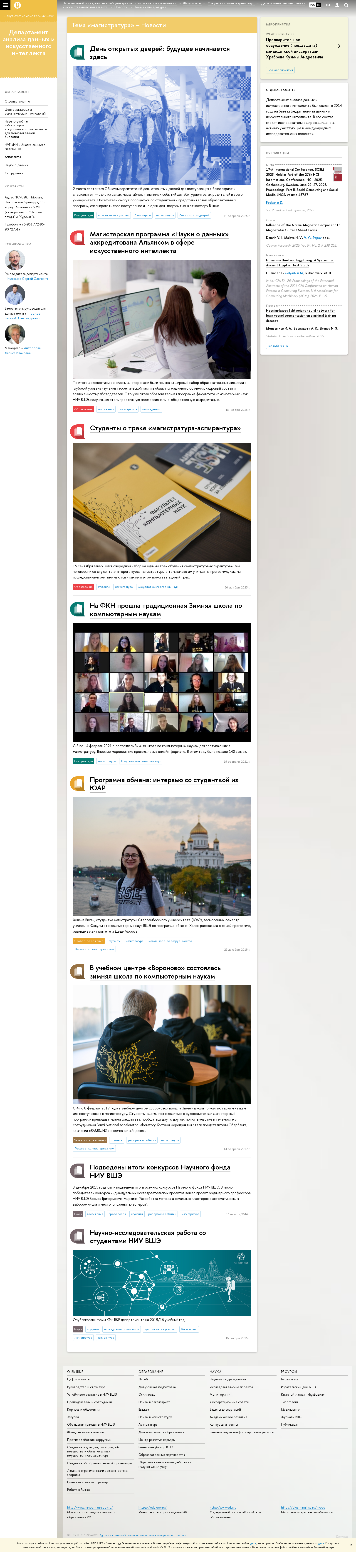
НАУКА (216, 1371)
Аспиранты (13, 157)
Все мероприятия (280, 70)
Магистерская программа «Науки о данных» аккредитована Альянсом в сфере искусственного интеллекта (159, 242)
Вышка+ (144, 1409)
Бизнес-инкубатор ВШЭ (155, 1447)
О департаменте (17, 101)
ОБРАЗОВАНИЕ (150, 1371)
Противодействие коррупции (89, 1439)
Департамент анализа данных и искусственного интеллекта (29, 42)
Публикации (277, 153)
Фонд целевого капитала (85, 1432)
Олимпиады (147, 1394)
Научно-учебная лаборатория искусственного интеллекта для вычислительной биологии (26, 129)
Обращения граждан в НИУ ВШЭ (91, 1424)
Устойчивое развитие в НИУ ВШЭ (92, 1394)
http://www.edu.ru (223, 1507)
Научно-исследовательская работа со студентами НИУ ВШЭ (148, 1236)
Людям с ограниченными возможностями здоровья (98, 1472)
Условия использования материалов (148, 1535)
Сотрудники (14, 173)
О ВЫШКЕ (75, 1371)
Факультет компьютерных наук (29, 15)
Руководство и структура (86, 1387)
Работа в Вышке (78, 1489)
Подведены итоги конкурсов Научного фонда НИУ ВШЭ (160, 1171)
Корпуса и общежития (83, 1409)
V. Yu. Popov (312, 237)
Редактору (342, 1535)
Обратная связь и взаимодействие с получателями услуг (165, 1464)
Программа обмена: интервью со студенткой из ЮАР (164, 783)
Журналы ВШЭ (291, 1417)
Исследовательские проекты (231, 1387)
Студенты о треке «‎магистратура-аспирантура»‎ (165, 427)
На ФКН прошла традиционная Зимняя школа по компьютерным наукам (166, 609)
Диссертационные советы (229, 1402)
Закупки (73, 1417)
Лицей (143, 1379)
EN (318, 4)
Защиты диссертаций (225, 1409)
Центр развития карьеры (156, 1439)
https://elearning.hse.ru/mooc (303, 1507)
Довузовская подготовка (157, 1387)
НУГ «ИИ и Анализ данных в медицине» (25, 147)
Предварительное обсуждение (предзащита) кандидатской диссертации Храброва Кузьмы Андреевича (294, 48)
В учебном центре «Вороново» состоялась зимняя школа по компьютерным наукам (155, 971)
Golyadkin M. (294, 273)
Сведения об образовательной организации (100, 1463)
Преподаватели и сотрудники (89, 1402)
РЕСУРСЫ (289, 1371)
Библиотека (290, 1379)
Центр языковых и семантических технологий (25, 111)
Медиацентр (290, 1409)
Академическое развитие (228, 1417)
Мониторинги (220, 1394)
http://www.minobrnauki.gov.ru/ (90, 1507)
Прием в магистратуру (155, 1417)
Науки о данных (16, 165)
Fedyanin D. (274, 202)
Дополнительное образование (161, 1432)
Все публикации (278, 346)
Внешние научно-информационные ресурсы (242, 1432)
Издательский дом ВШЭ (298, 1387)
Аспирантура (148, 1424)
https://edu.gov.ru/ (152, 1507)
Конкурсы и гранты (224, 1424)
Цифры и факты (78, 1379)
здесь (253, 1543)
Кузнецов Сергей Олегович (27, 278)
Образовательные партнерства (161, 1454)
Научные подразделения (228, 1379)
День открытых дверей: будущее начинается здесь (160, 52)
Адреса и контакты (111, 1535)
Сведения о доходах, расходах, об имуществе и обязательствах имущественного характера (93, 1451)
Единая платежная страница (87, 1482)
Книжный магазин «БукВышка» (303, 1394)
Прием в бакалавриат (154, 1402)
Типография (290, 1402)
